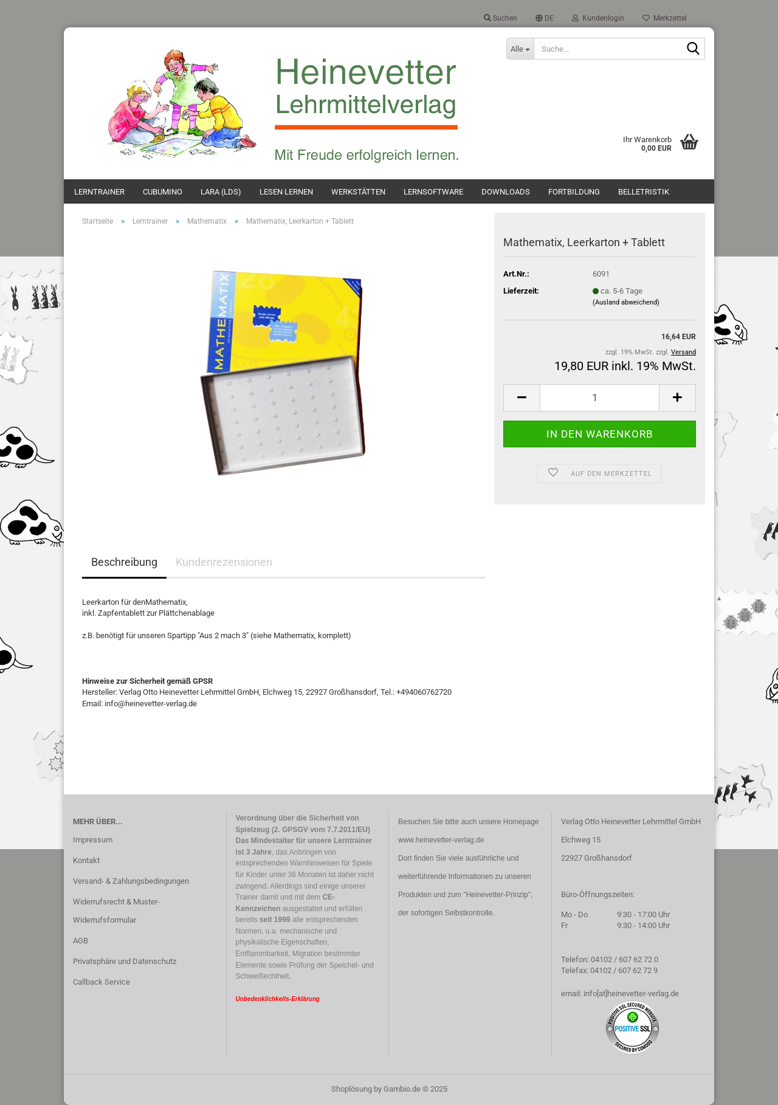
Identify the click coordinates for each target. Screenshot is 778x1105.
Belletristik (643, 191)
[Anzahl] (599, 397)
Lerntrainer (99, 191)
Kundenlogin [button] (598, 18)
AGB (80, 940)
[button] (544, 18)
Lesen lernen (286, 191)
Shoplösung (351, 1088)
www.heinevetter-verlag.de (441, 840)
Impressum (92, 839)
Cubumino (162, 191)
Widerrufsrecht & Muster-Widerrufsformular (116, 910)
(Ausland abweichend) (626, 302)
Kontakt (86, 860)
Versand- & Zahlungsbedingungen (131, 881)
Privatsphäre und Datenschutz (124, 961)
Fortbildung (574, 191)
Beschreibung (124, 562)
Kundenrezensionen (224, 562)
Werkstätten (358, 191)
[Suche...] (519, 49)
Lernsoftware (433, 191)
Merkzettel (664, 18)
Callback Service (101, 981)
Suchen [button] (500, 18)
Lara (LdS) (221, 191)
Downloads (505, 191)
